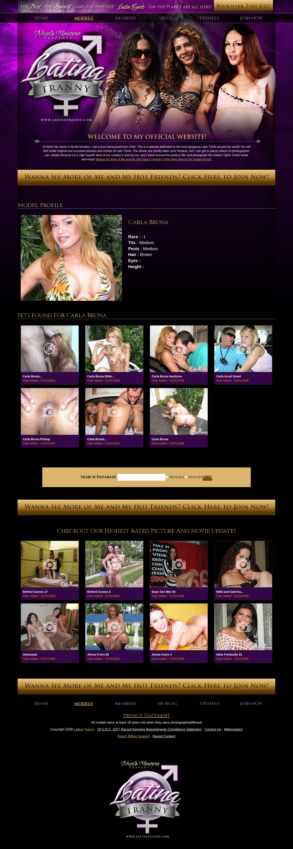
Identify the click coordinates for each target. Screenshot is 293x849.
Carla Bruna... (32, 376)
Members (125, 18)
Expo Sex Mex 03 (164, 591)
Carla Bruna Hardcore (167, 376)
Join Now (251, 18)
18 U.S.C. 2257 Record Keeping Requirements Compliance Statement (149, 729)
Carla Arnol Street (228, 376)
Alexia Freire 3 (162, 654)
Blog (167, 18)
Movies (193, 477)
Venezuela (30, 654)
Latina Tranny (84, 729)
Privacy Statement (146, 716)
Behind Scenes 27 (35, 591)
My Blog (167, 703)
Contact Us (213, 729)
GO (207, 477)
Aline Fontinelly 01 (229, 654)
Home (42, 18)
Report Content (164, 736)
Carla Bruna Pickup (36, 439)
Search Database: (98, 477)
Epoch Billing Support (134, 736)
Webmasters (233, 729)
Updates (209, 18)
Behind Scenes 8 (99, 591)
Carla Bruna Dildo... (100, 376)
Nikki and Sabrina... (229, 591)
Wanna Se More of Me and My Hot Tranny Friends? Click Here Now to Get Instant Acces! (154, 159)
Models (83, 18)
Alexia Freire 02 (98, 654)
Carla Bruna (160, 439)
